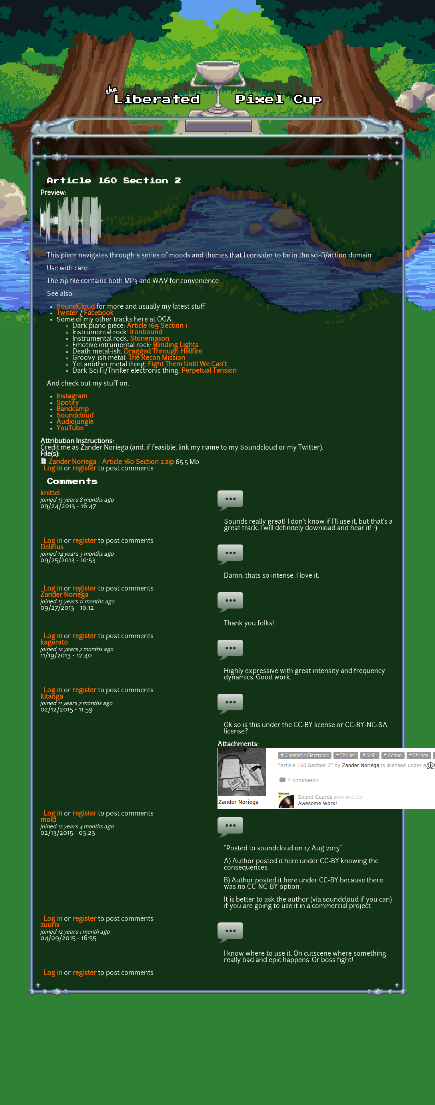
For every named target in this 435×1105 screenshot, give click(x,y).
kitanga (51, 697)
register (84, 469)
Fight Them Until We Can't (187, 365)
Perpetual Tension (209, 371)
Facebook (99, 313)
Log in (53, 469)
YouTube (70, 429)
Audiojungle (75, 422)
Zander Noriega (64, 595)
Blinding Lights (175, 345)
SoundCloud (75, 307)
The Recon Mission (156, 358)
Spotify (67, 403)
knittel (50, 493)
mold (48, 820)
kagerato (54, 643)
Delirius (52, 547)
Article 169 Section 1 (157, 326)
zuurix (50, 925)
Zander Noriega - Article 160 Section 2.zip (111, 462)
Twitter (67, 313)
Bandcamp (72, 409)
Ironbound (146, 332)
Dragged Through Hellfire (163, 352)
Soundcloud (75, 416)
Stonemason (149, 339)
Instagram (72, 397)
